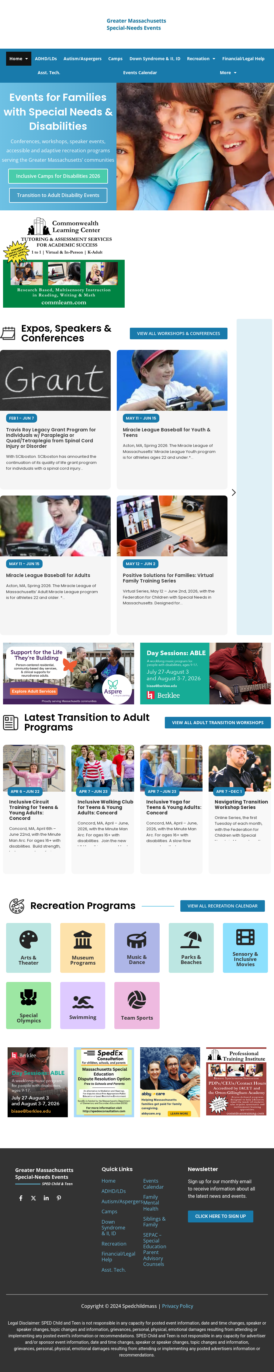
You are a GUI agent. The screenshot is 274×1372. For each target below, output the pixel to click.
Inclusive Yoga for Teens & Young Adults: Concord (173, 807)
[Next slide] (234, 492)
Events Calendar (140, 72)
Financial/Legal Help (243, 58)
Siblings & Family (154, 1221)
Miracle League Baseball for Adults (48, 575)
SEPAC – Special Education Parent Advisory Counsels (154, 1249)
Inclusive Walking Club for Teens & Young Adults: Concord (106, 807)
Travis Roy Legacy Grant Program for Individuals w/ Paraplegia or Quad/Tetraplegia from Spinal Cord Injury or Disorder (51, 438)
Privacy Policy (177, 1306)
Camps (115, 58)
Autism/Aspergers (83, 58)
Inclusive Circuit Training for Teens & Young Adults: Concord (33, 810)
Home (18, 59)
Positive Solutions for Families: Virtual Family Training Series (168, 578)
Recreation (201, 59)
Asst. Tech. (49, 72)
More (228, 72)
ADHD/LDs (46, 58)
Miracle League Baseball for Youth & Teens (166, 432)
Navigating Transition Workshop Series (241, 804)
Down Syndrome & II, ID (155, 58)
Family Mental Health (151, 1203)
